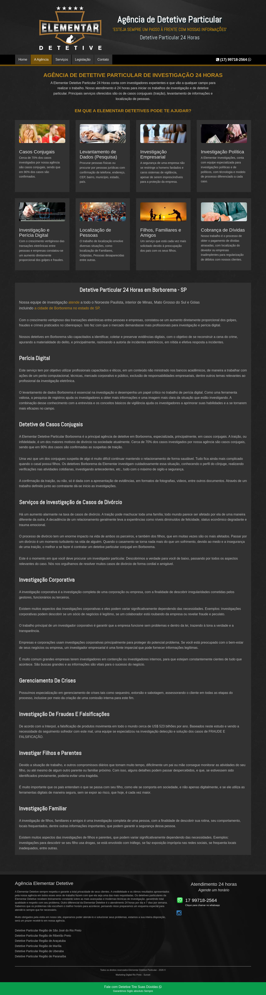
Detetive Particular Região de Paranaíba (40, 956)
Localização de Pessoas (95, 232)
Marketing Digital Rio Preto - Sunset (133, 974)
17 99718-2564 (201, 900)
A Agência (41, 59)
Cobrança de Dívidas (223, 230)
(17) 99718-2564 (233, 60)
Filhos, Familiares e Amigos (160, 232)
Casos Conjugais (37, 151)
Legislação (83, 59)
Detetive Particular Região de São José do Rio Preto (48, 930)
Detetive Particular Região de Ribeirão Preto (43, 935)
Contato (103, 59)
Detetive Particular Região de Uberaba (39, 951)
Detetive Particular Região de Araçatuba (40, 940)
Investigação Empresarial (153, 154)
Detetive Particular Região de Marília (38, 946)
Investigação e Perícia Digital (34, 232)
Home (22, 59)
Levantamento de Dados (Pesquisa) (98, 154)
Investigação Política (222, 151)
